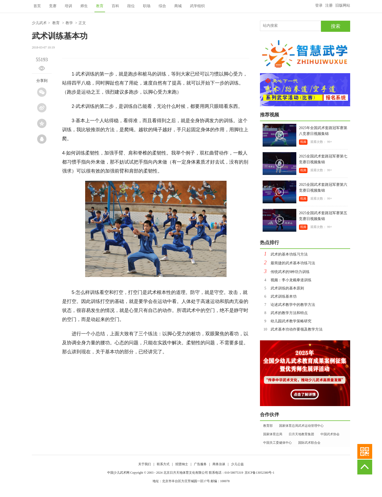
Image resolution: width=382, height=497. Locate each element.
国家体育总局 (272, 434)
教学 (69, 23)
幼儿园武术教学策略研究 (285, 321)
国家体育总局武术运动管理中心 (301, 426)
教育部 (268, 426)
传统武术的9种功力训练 (285, 272)
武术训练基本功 (278, 296)
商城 (178, 6)
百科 (115, 6)
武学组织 (197, 6)
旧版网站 (342, 5)
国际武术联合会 (309, 443)
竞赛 (53, 6)
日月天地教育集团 (301, 434)
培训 (68, 6)
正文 (82, 23)
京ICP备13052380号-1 (260, 472)
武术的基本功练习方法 (284, 254)
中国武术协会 (330, 434)
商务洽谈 (218, 464)
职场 (146, 6)
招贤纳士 (181, 464)
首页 (37, 6)
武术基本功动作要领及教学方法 (291, 329)
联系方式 (163, 464)
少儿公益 (237, 464)
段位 (131, 6)
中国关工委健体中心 (277, 443)
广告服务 (200, 464)
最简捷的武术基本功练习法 (287, 263)
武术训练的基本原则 (282, 288)
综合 (162, 6)
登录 (319, 5)
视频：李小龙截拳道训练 (285, 280)
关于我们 (144, 464)
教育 (99, 6)
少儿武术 (39, 23)
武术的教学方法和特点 (284, 313)
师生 (84, 6)
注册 (329, 5)
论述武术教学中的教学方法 (287, 305)
